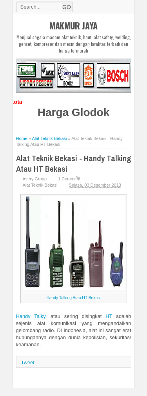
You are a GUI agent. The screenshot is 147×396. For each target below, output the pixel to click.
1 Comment (69, 178)
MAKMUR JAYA (73, 25)
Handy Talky (30, 316)
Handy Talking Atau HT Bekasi (73, 298)
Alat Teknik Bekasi (40, 185)
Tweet (27, 362)
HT (108, 316)
